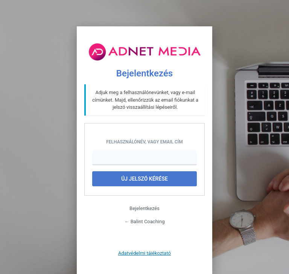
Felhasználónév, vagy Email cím (144, 142)
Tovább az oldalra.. (144, 52)
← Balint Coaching (145, 221)
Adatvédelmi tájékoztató (144, 253)
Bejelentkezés (144, 208)
